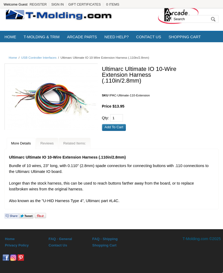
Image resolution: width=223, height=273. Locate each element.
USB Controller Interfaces (38, 57)
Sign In (57, 4)
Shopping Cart (184, 37)
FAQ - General (60, 239)
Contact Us (148, 37)
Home (10, 37)
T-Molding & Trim (42, 37)
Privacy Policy (16, 245)
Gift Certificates (84, 4)
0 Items (112, 4)
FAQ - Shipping (105, 239)
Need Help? (116, 37)
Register (38, 4)
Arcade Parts (82, 37)
